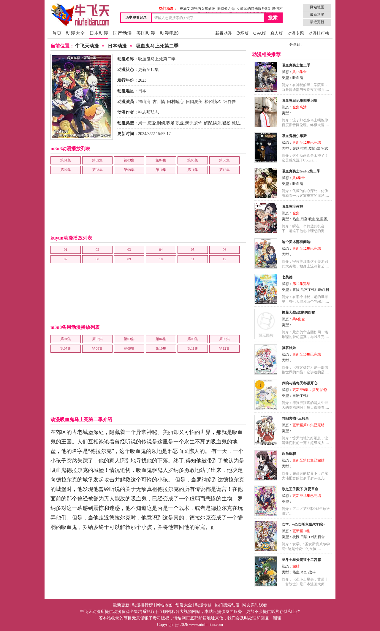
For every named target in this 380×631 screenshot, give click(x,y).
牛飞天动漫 (87, 45)
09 (129, 259)
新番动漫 (223, 33)
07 (65, 259)
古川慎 (159, 101)
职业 (179, 123)
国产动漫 (122, 33)
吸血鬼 (297, 78)
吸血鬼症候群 (292, 206)
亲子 (189, 123)
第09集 (129, 170)
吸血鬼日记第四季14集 (299, 101)
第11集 (192, 170)
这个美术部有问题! (296, 242)
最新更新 (121, 605)
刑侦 (161, 123)
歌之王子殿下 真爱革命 (300, 489)
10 (161, 259)
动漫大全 (75, 33)
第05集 (192, 160)
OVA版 (259, 33)
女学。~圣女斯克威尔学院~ (303, 524)
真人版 (276, 33)
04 (161, 250)
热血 (296, 219)
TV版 (312, 290)
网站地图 (317, 7)
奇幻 (321, 290)
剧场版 (242, 33)
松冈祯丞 (213, 101)
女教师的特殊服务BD (253, 9)
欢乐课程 (289, 454)
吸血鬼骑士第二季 (296, 65)
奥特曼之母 (226, 9)
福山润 (144, 101)
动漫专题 (295, 33)
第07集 (65, 170)
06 (224, 250)
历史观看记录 (136, 17)
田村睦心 (175, 101)
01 (65, 250)
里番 (323, 219)
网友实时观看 (254, 605)
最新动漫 (317, 14)
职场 (170, 123)
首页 (56, 33)
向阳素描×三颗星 (295, 418)
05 (192, 250)
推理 (304, 148)
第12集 (224, 170)
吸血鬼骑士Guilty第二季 (301, 171)
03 (129, 250)
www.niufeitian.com (206, 624)
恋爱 (152, 123)
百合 (321, 537)
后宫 (304, 219)
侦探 (208, 123)
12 (224, 259)
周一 (142, 123)
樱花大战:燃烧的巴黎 (298, 312)
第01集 (65, 160)
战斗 (320, 148)
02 (97, 250)
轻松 (226, 123)
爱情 (312, 148)
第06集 (224, 160)
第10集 (161, 170)
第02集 (97, 160)
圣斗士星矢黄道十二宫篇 (301, 560)
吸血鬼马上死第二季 (157, 45)
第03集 (129, 160)
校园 (296, 537)
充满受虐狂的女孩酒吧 (197, 9)
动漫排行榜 (318, 33)
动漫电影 (169, 33)
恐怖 (198, 123)
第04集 (161, 160)
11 (192, 259)
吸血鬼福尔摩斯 (294, 136)
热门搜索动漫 (227, 605)
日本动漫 (98, 33)
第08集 (97, 170)
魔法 (236, 123)
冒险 (296, 290)
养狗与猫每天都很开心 (299, 383)
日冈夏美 (194, 101)
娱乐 (217, 123)
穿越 (296, 148)
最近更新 (317, 22)
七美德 (287, 277)
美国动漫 (145, 33)
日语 (296, 396)
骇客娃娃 (289, 348)
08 (97, 259)
